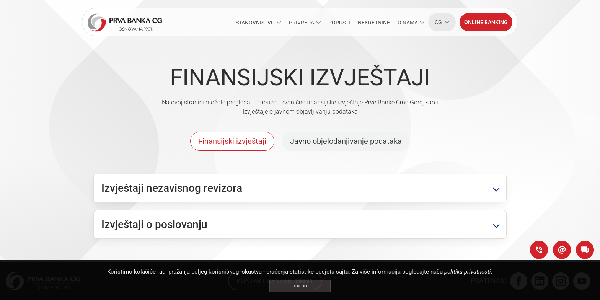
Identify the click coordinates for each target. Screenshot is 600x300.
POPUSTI (339, 23)
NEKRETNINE (374, 23)
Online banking (486, 22)
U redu (300, 286)
